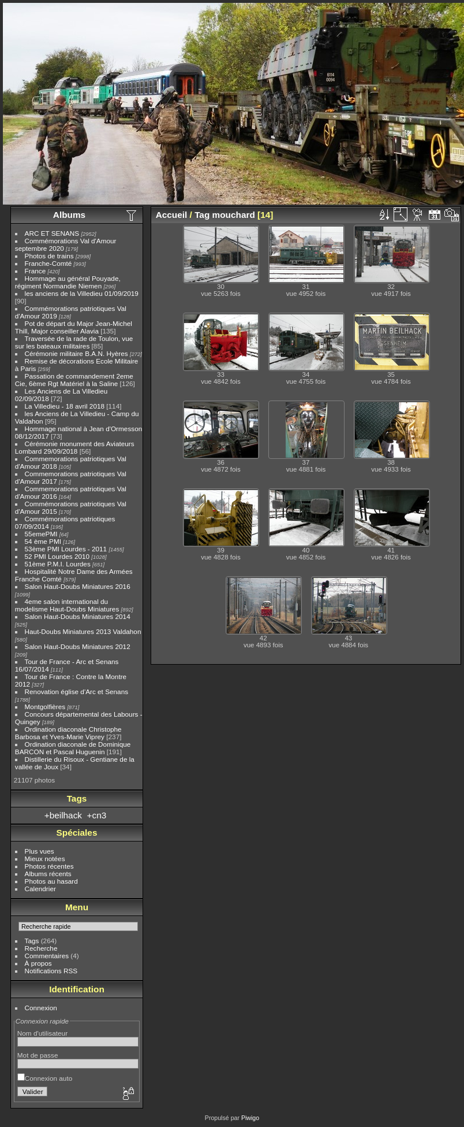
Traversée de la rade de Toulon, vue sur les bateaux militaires (74, 342)
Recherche (41, 948)
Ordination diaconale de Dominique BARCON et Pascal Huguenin (73, 747)
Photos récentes (49, 866)
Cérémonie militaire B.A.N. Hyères (76, 353)
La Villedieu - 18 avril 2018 (64, 406)
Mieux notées (45, 858)
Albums (69, 215)
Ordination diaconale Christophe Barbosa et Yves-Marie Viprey (68, 732)
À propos (38, 963)
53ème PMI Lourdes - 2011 (66, 549)
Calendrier (40, 888)
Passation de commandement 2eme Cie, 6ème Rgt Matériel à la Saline (74, 379)
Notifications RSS (51, 970)
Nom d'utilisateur (42, 1033)
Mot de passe (37, 1055)
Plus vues (39, 851)
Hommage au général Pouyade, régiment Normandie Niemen (68, 282)
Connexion (41, 1007)
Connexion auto (44, 1078)
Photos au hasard (51, 881)
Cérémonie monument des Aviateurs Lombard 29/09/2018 (74, 447)
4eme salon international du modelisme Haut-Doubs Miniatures (67, 605)
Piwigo (250, 1117)
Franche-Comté (48, 263)
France (35, 271)
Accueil (172, 215)
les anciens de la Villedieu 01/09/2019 (82, 293)
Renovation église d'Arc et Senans (77, 691)
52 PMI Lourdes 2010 (57, 556)
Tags (32, 940)
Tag (201, 215)
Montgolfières (45, 706)
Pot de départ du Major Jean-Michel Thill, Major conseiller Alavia (73, 327)
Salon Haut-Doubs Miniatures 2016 (77, 586)
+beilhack (63, 815)
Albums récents (48, 873)
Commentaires (47, 955)
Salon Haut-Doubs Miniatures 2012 (77, 646)
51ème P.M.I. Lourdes (58, 564)
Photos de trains (49, 255)
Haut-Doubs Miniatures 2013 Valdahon (83, 631)
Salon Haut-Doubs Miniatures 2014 (77, 616)
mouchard (233, 215)
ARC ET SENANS (52, 233)
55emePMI (41, 533)
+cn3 (97, 815)
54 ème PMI (43, 541)
